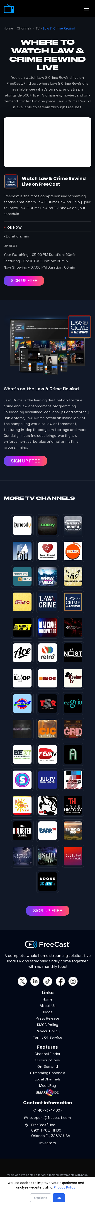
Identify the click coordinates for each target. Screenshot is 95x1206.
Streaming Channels (47, 1072)
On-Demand (47, 1066)
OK (58, 1198)
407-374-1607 (47, 1110)
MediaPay (47, 1085)
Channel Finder (47, 1053)
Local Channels (48, 1079)
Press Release (47, 1018)
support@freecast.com (47, 1117)
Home (8, 28)
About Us (48, 1005)
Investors (47, 1143)
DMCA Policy (47, 1024)
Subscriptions (47, 1060)
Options (40, 1198)
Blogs (47, 1012)
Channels (24, 28)
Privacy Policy (48, 1031)
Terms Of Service (47, 1037)
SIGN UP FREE (24, 280)
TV (37, 28)
